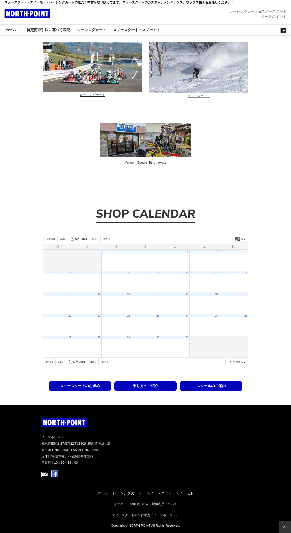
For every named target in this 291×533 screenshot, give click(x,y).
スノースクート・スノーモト (136, 30)
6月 (95, 239)
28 (99, 337)
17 (187, 294)
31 (187, 337)
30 (157, 337)
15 (128, 294)
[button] (237, 362)
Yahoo (129, 162)
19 (245, 294)
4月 (63, 239)
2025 (107, 239)
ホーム (13, 30)
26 (245, 315)
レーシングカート (91, 30)
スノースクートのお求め (80, 386)
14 (99, 294)
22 (128, 315)
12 (245, 272)
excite (162, 162)
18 (216, 294)
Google (142, 162)
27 (69, 337)
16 (157, 294)
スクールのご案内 (210, 386)
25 (216, 315)
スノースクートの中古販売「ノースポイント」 (145, 515)
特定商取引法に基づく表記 (48, 30)
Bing (152, 162)
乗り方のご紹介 (145, 386)
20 (69, 315)
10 (187, 272)
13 (69, 294)
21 (99, 315)
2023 (51, 239)
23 (157, 315)
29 (128, 337)
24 (187, 315)
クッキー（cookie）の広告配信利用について (145, 504)
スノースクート (199, 96)
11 (216, 272)
